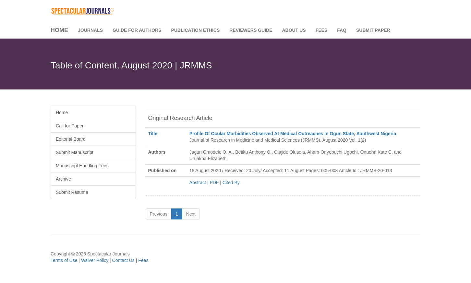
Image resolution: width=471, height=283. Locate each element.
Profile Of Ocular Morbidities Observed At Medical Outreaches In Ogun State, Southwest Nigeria (292, 133)
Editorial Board (71, 139)
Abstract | (199, 182)
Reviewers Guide (250, 30)
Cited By (231, 182)
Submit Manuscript (74, 152)
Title (153, 133)
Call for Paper (70, 125)
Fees (322, 30)
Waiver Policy (94, 260)
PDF (214, 182)
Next (191, 214)
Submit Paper (373, 30)
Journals (90, 30)
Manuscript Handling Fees (82, 165)
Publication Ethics (195, 30)
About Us (294, 30)
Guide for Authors (137, 30)
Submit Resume (72, 192)
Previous (158, 214)
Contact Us (123, 260)
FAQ (341, 30)
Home (59, 30)
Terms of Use (64, 260)
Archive (63, 179)
